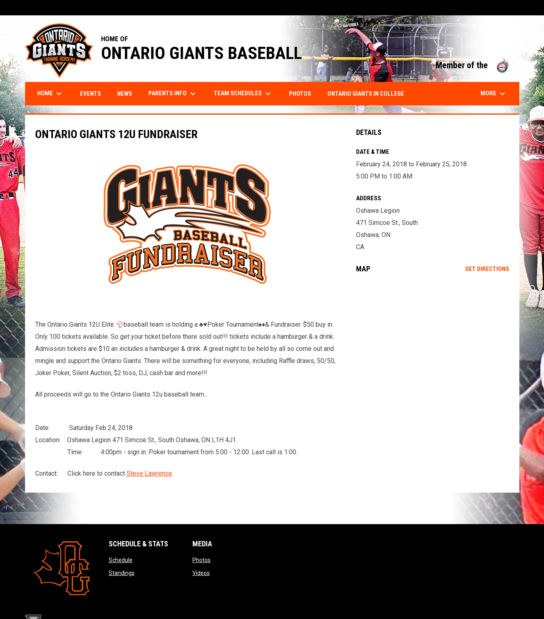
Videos (201, 573)
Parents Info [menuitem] (173, 94)
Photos (201, 560)
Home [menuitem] (50, 94)
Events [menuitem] (90, 93)
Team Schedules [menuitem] (243, 94)
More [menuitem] (494, 94)
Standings (122, 573)
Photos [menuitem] (300, 93)
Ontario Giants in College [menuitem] (365, 93)
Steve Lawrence (149, 473)
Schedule (121, 560)
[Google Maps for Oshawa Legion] (432, 345)
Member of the (473, 65)
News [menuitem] (124, 93)
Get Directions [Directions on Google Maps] (487, 269)
